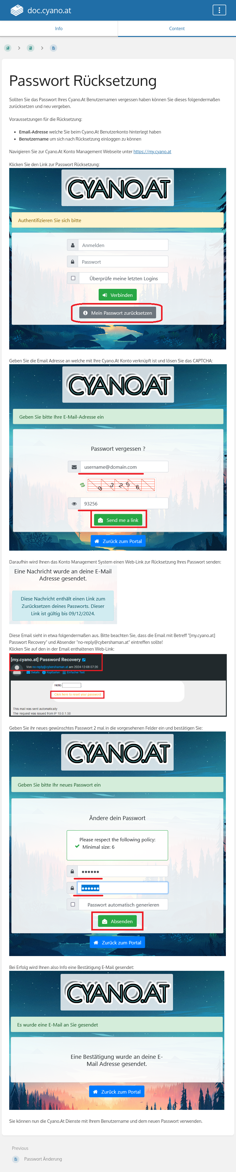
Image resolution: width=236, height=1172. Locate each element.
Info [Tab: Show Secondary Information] (59, 28)
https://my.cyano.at (152, 151)
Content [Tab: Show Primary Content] (177, 28)
